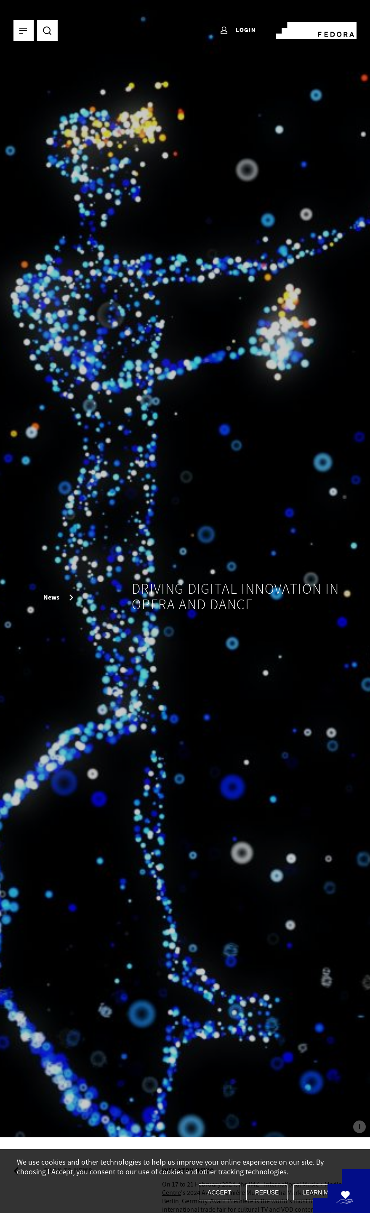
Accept (220, 1192)
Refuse (267, 1192)
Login (237, 31)
